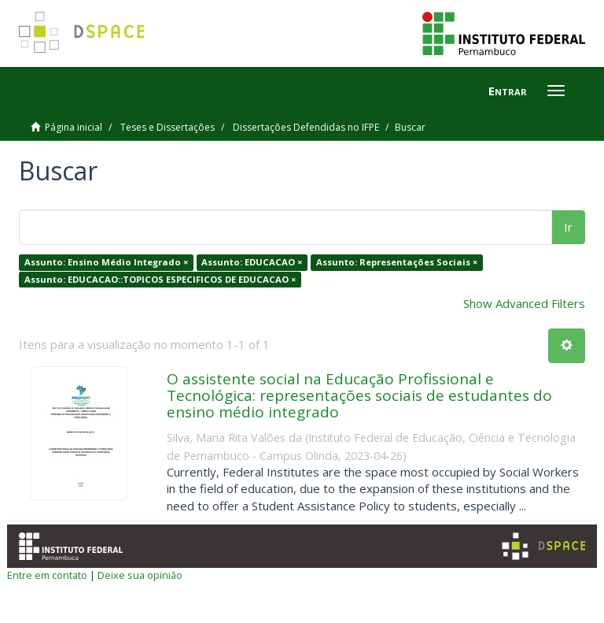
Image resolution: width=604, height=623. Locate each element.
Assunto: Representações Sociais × (396, 262)
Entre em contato (47, 575)
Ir (568, 227)
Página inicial (73, 127)
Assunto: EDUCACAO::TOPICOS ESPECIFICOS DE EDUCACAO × (160, 279)
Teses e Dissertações (167, 127)
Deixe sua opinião (140, 575)
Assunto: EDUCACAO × (251, 262)
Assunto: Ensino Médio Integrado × (106, 262)
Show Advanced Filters (524, 303)
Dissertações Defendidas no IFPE (306, 127)
